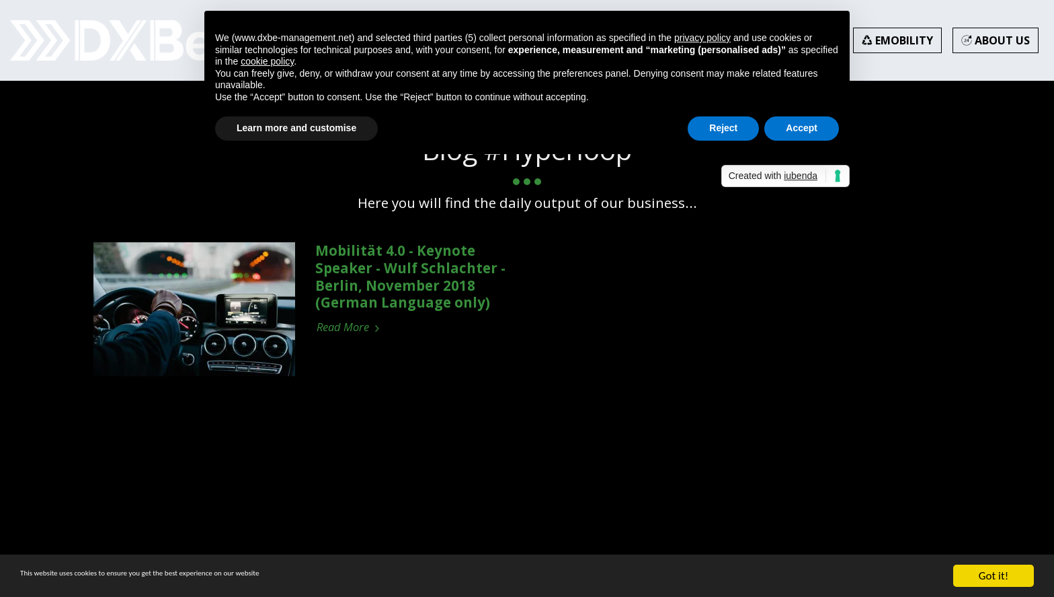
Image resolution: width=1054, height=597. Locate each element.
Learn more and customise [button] (296, 127)
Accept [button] (801, 127)
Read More (350, 327)
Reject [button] (723, 127)
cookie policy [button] (267, 61)
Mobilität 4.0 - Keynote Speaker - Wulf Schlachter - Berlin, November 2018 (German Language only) (410, 276)
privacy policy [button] (702, 37)
